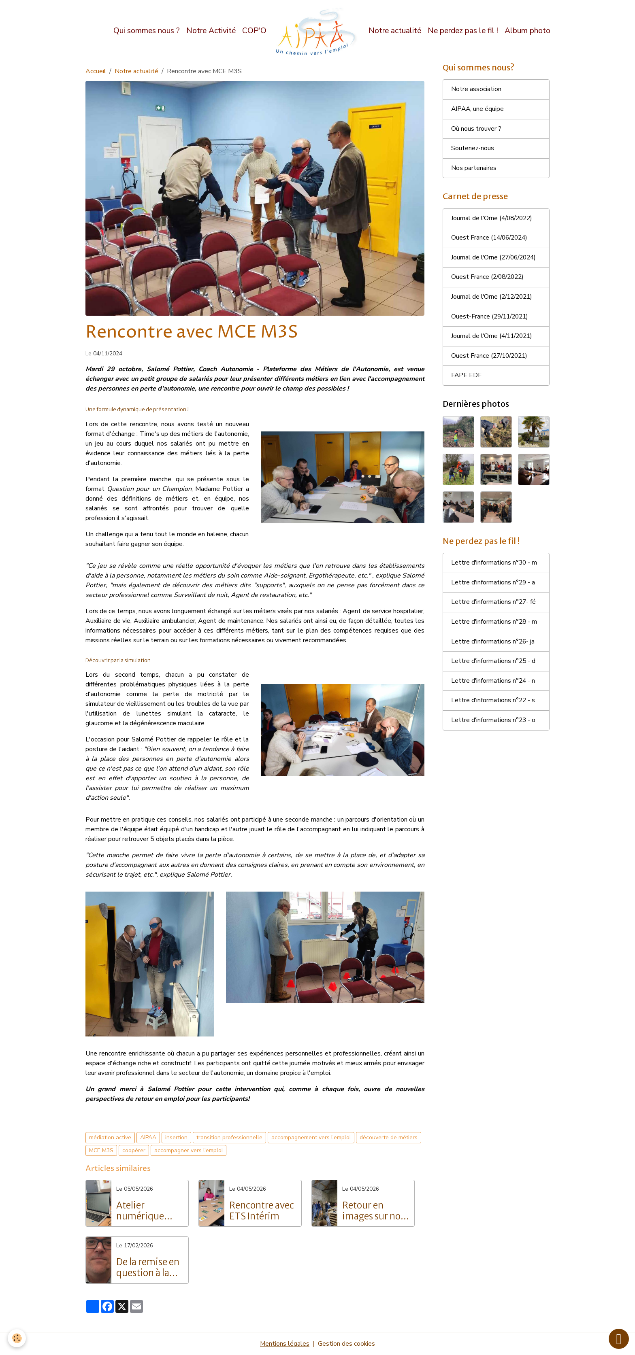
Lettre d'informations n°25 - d (494, 665)
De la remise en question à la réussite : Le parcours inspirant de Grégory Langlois (147, 1268)
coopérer (133, 1150)
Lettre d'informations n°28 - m (494, 625)
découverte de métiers (389, 1137)
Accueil (95, 71)
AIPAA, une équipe (478, 109)
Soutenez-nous (472, 149)
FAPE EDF (466, 378)
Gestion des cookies (346, 1343)
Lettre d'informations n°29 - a (493, 586)
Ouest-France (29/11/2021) (491, 318)
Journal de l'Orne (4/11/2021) (493, 338)
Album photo (527, 30)
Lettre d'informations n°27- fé (494, 605)
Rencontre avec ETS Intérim (261, 1211)
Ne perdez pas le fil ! (463, 30)
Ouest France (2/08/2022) (489, 279)
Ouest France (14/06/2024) (491, 239)
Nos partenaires (473, 169)
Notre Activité (211, 30)
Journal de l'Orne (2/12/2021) (493, 299)
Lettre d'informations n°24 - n (493, 685)
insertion (176, 1137)
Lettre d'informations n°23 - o (494, 724)
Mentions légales (284, 1343)
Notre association (476, 89)
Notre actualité (395, 30)
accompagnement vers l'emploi (311, 1137)
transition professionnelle (229, 1137)
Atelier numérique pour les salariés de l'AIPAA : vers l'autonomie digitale (149, 1211)
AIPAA (148, 1137)
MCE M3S (101, 1150)
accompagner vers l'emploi (188, 1150)
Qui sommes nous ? (146, 30)
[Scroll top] (619, 1339)
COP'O (254, 30)
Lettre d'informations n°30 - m (494, 566)
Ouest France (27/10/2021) (491, 358)
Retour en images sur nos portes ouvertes (373, 1211)
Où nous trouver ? (476, 129)
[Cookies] (17, 1338)
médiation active (110, 1137)
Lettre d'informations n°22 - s (493, 705)
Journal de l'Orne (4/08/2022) (493, 219)
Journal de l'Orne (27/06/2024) (495, 259)
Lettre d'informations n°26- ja (493, 645)
